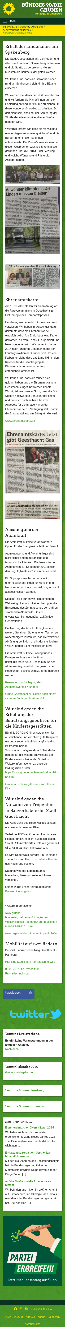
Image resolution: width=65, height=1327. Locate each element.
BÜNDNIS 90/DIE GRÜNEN (42, 7)
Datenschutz (32, 1324)
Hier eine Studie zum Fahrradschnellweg (30, 961)
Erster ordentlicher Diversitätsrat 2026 (29, 1127)
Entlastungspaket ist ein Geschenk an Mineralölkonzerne (28, 1154)
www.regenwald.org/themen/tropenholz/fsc (31, 933)
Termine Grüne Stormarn (24, 1106)
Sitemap (30, 1317)
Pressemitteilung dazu (18, 891)
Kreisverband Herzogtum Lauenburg (23, 27)
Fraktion (26, 30)
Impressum (54, 1317)
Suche (41, 1317)
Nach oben (12, 1049)
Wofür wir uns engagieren (17, 33)
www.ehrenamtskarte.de (20, 420)
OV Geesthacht (11, 30)
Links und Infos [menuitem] (40, 1309)
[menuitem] (8, 1316)
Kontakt (18, 1317)
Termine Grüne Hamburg (24, 1090)
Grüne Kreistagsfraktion (19, 1072)
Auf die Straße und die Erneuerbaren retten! (28, 1183)
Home (8, 1317)
